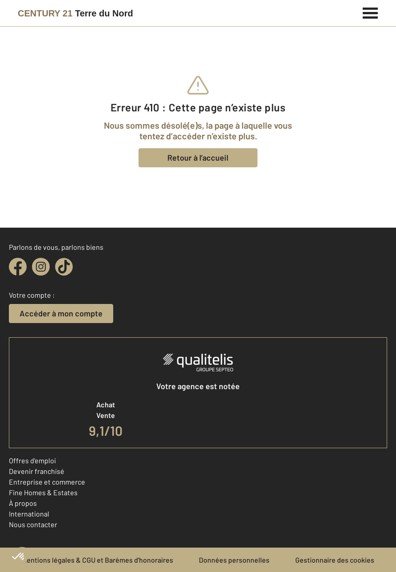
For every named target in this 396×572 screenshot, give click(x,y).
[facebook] (18, 267)
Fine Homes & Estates (43, 492)
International (29, 513)
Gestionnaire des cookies (334, 560)
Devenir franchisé (36, 471)
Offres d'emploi (32, 460)
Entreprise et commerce (47, 481)
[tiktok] (64, 267)
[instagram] (41, 267)
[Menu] (370, 12)
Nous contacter (33, 524)
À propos (23, 503)
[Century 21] (75, 13)
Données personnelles (234, 560)
